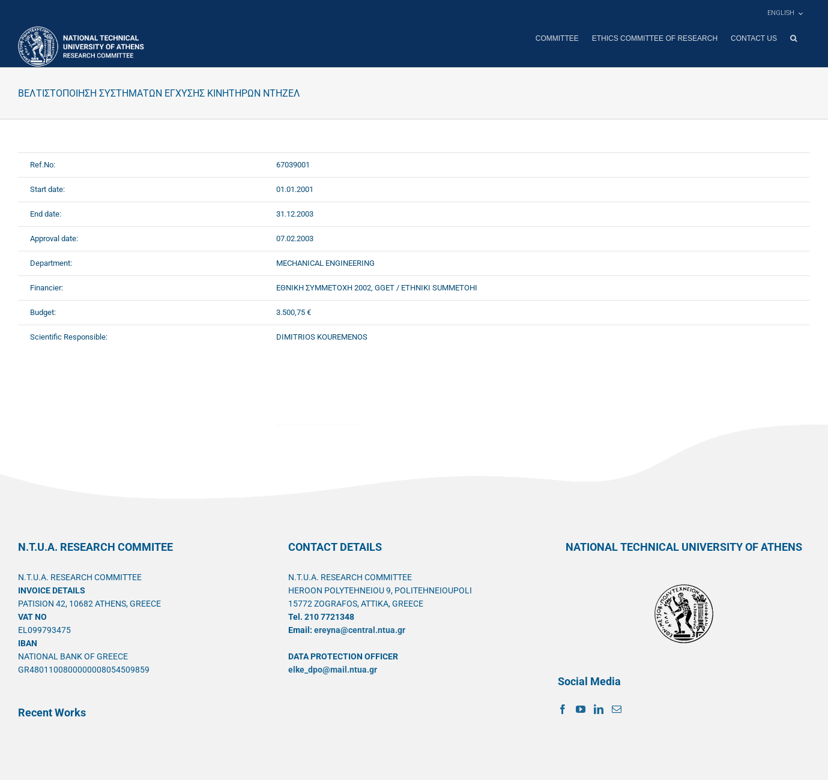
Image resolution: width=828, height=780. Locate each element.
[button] (793, 38)
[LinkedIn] (598, 708)
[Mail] (616, 708)
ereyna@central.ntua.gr (359, 629)
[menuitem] (785, 13)
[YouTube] (580, 708)
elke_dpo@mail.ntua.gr (332, 669)
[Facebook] (562, 708)
